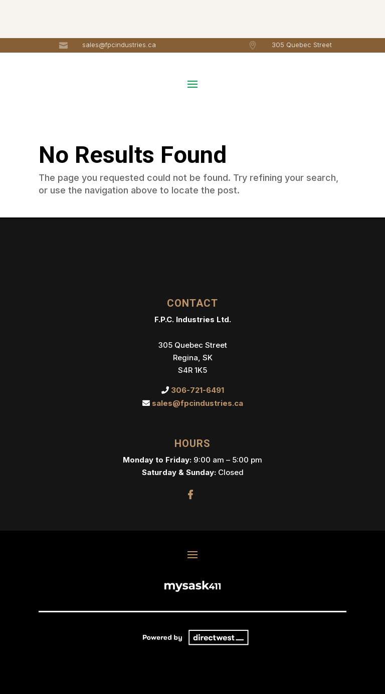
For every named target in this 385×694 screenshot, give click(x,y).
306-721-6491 (197, 390)
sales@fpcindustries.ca (119, 45)
